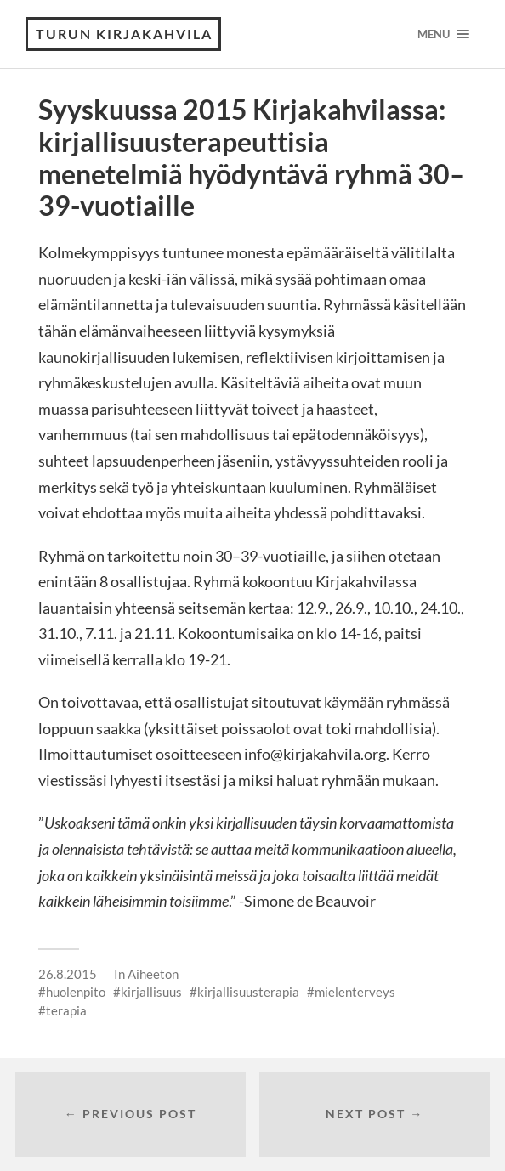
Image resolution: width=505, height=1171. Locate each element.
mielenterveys (355, 991)
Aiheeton (153, 973)
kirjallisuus (151, 991)
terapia (66, 1010)
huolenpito (75, 991)
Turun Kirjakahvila (124, 33)
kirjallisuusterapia (248, 991)
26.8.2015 (67, 973)
